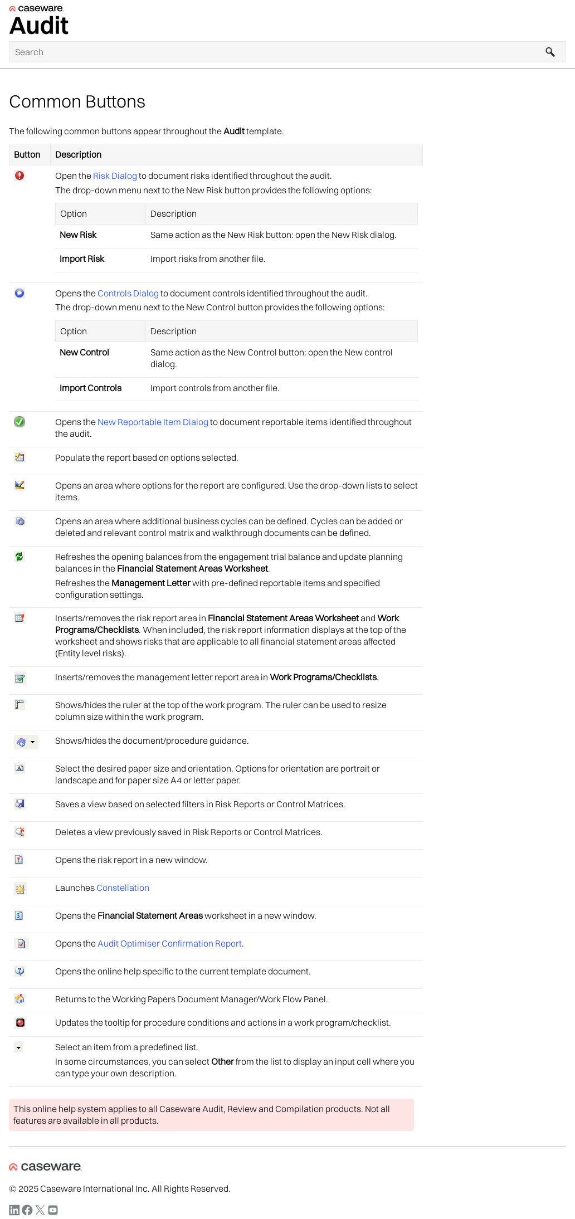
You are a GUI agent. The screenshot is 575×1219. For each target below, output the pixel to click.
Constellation (122, 887)
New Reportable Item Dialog (153, 421)
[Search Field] (287, 51)
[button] (550, 51)
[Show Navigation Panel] (560, 20)
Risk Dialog (115, 175)
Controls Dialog (128, 293)
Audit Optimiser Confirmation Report (170, 943)
